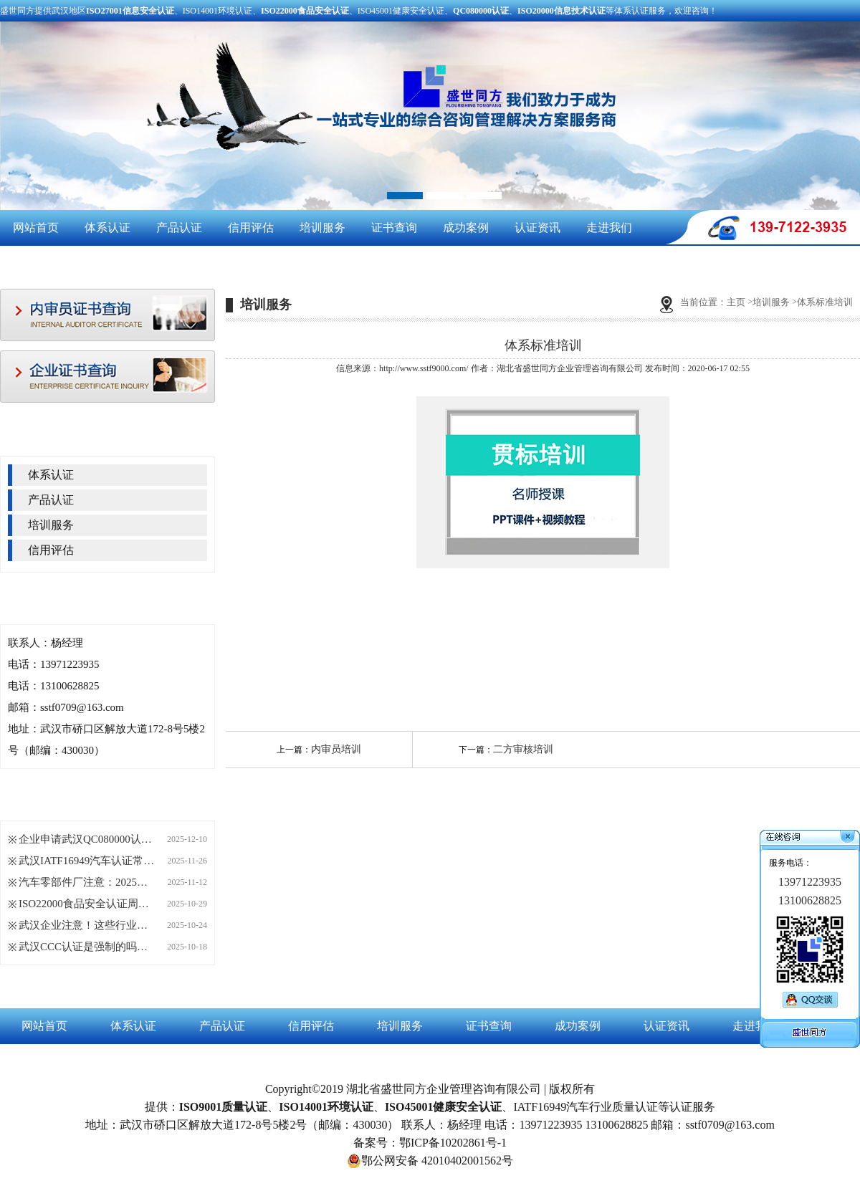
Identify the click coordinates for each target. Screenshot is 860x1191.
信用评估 (251, 227)
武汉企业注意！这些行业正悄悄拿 (87, 925)
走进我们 (609, 227)
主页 (736, 302)
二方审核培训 (523, 749)
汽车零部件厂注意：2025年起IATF (87, 882)
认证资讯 (537, 227)
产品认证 (179, 227)
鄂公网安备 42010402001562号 (430, 1161)
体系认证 (107, 227)
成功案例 (466, 227)
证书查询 (394, 227)
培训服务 (322, 227)
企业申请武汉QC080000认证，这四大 (87, 839)
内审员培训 (336, 749)
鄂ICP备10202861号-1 (453, 1143)
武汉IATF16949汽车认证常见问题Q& (87, 860)
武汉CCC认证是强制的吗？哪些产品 (87, 946)
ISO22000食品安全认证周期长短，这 (87, 903)
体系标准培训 (825, 302)
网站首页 (36, 227)
